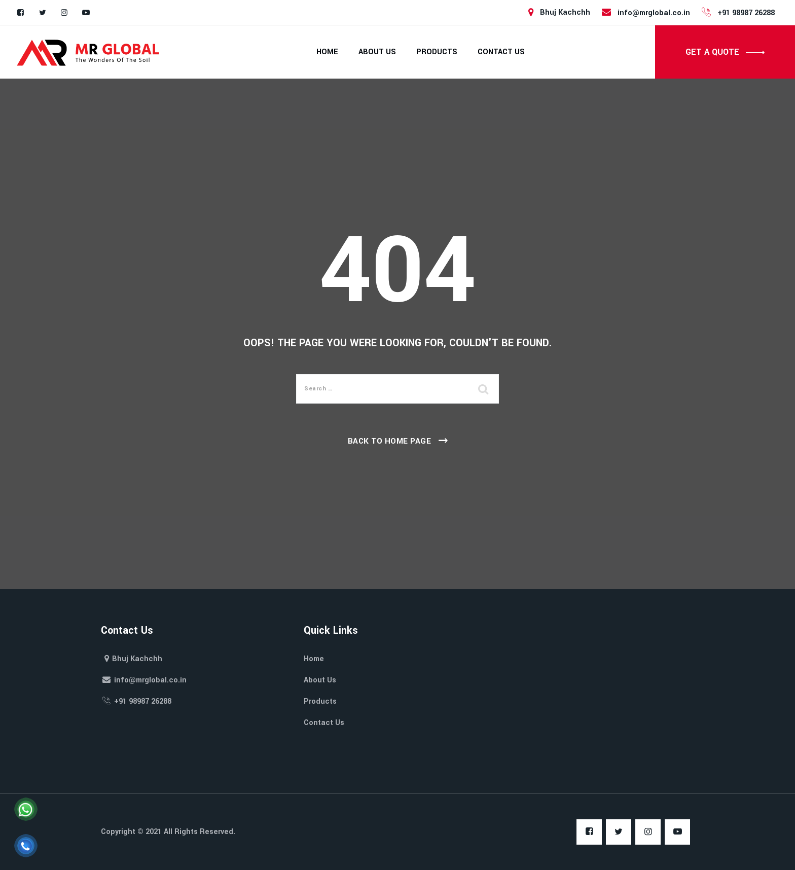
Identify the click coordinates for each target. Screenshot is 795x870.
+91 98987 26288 (737, 12)
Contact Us (501, 52)
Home (327, 52)
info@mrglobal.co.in (645, 12)
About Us (377, 52)
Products (436, 52)
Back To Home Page (389, 441)
